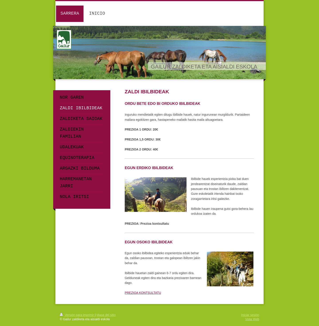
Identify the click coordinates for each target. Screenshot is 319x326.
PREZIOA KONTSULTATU (143, 293)
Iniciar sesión (250, 315)
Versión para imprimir (77, 315)
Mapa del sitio (106, 315)
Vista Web (252, 319)
